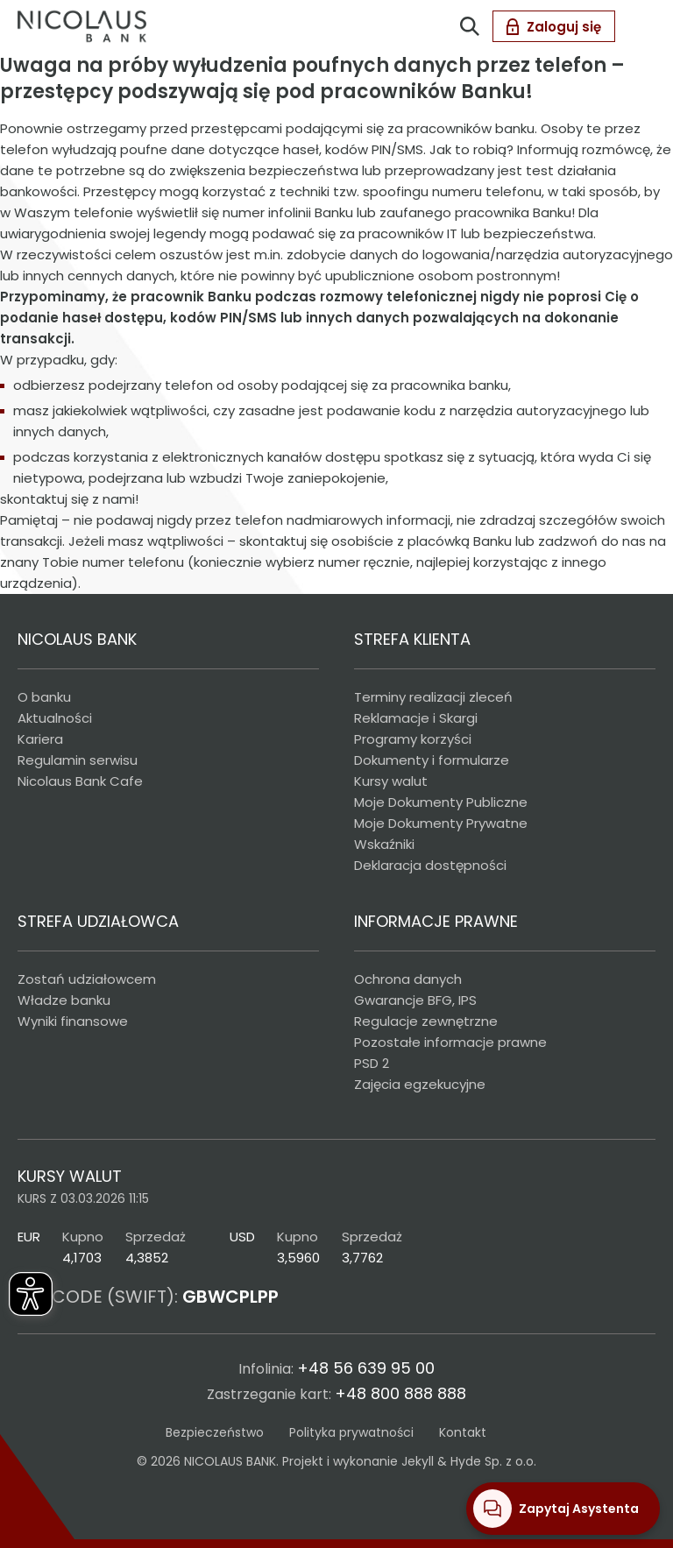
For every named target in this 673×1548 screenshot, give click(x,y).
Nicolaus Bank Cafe (80, 781)
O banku (44, 697)
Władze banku (64, 1000)
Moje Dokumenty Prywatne (441, 823)
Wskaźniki (384, 844)
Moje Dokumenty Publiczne (441, 802)
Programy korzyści (412, 739)
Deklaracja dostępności (430, 865)
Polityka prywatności (351, 1432)
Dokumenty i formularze (431, 760)
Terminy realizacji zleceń (433, 697)
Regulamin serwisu (78, 760)
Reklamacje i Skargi (416, 718)
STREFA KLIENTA (412, 639)
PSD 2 (371, 1063)
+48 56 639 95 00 (366, 1368)
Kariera (40, 739)
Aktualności (55, 718)
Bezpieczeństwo (215, 1432)
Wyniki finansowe (73, 1021)
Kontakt (462, 1432)
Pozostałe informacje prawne (450, 1042)
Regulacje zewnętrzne (426, 1021)
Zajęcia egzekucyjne (419, 1084)
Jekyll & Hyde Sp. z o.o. (468, 1461)
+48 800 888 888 (400, 1393)
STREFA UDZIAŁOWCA (98, 921)
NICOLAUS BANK (77, 639)
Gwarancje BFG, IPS (415, 1000)
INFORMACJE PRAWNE (436, 921)
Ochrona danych (408, 979)
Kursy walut (391, 781)
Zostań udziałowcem (87, 979)
